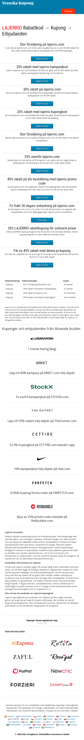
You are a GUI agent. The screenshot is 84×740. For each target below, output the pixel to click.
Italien (25, 719)
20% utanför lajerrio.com (42, 157)
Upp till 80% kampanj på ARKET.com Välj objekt (42, 373)
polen (38, 716)
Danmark (48, 724)
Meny (68, 11)
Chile (58, 719)
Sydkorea (58, 721)
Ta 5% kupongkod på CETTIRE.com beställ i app (42, 445)
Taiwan (70, 721)
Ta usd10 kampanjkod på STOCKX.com (42, 397)
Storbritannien (24, 716)
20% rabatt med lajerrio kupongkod (42, 112)
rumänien (73, 716)
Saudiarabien (14, 724)
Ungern (61, 724)
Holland (61, 716)
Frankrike (13, 719)
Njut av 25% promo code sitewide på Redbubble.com (42, 519)
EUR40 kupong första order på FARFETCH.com (42, 493)
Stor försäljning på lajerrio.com (42, 44)
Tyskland (48, 716)
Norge (37, 724)
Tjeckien (36, 719)
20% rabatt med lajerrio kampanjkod (42, 67)
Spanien (9, 716)
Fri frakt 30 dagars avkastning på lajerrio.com (42, 206)
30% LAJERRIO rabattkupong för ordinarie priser (42, 228)
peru (25, 721)
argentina (14, 721)
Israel (27, 724)
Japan (47, 721)
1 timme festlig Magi (42, 349)
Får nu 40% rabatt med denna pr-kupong (42, 251)
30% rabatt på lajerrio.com (42, 89)
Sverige (72, 724)
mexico (48, 719)
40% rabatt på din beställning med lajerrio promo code (42, 181)
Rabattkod (48, 727)
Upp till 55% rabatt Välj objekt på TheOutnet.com (42, 421)
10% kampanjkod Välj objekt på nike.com (42, 469)
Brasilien (35, 721)
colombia (69, 719)
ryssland (34, 727)
